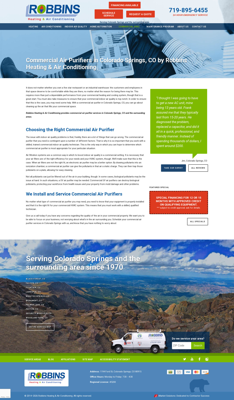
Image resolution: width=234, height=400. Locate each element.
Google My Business (207, 359)
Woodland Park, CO (37, 318)
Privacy (3, 397)
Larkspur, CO (33, 292)
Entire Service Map (40, 327)
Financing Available (124, 5)
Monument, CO (34, 301)
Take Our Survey (173, 168)
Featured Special (159, 187)
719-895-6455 (188, 10)
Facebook (199, 359)
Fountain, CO (33, 288)
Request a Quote (140, 14)
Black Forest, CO (35, 279)
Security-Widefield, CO (39, 313)
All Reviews (198, 168)
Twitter (184, 359)
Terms (8, 397)
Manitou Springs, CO (38, 296)
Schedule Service (108, 14)
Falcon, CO (32, 283)
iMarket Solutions (167, 395)
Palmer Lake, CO (35, 305)
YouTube (192, 359)
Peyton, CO (32, 309)
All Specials (197, 222)
